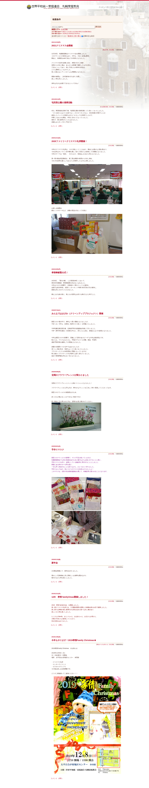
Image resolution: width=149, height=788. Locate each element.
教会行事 (105, 50)
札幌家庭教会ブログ (76, 7)
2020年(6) (71, 33)
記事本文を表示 (87, 36)
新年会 (55, 563)
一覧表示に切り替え (73, 36)
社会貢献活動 (104, 107)
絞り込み (98, 26)
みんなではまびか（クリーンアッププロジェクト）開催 (77, 313)
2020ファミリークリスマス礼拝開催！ (69, 141)
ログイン (120, 2)
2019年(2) (65, 33)
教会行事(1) (79, 31)
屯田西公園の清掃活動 (62, 102)
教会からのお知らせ (102, 644)
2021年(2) (77, 33)
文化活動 (64, 29)
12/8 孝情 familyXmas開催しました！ (71, 597)
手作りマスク (58, 449)
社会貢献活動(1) (86, 31)
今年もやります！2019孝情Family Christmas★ (74, 640)
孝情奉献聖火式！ (60, 272)
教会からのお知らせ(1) (68, 31)
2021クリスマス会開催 (62, 45)
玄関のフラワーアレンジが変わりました (70, 375)
